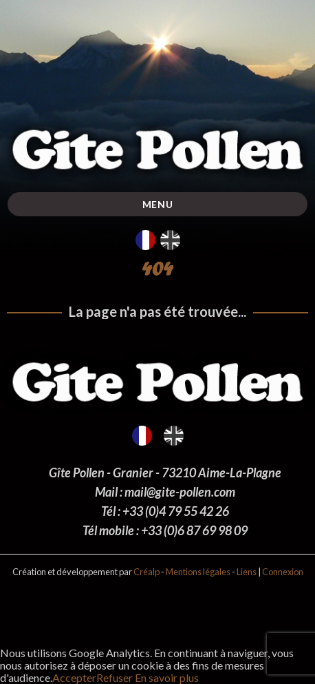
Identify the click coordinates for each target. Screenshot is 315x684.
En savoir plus (166, 677)
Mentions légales (198, 571)
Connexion (282, 571)
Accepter (74, 677)
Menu (157, 204)
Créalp (146, 571)
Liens (247, 571)
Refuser (114, 677)
